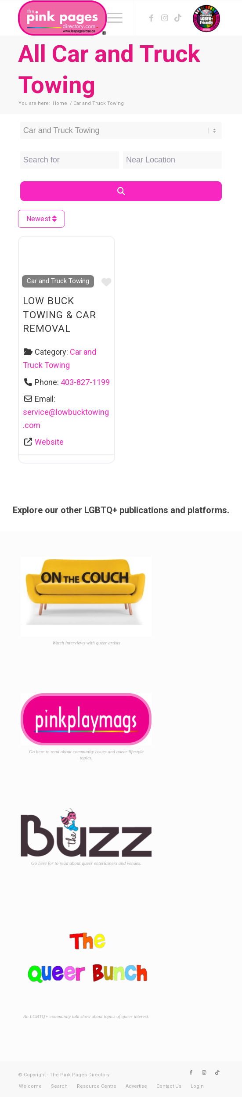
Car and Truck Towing (58, 281)
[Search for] (69, 160)
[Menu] (110, 18)
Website (49, 441)
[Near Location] (172, 160)
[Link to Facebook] (151, 18)
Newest (41, 219)
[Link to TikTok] (177, 18)
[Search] (121, 191)
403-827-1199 (85, 382)
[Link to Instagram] (164, 18)
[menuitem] (110, 18)
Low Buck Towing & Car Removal (59, 314)
